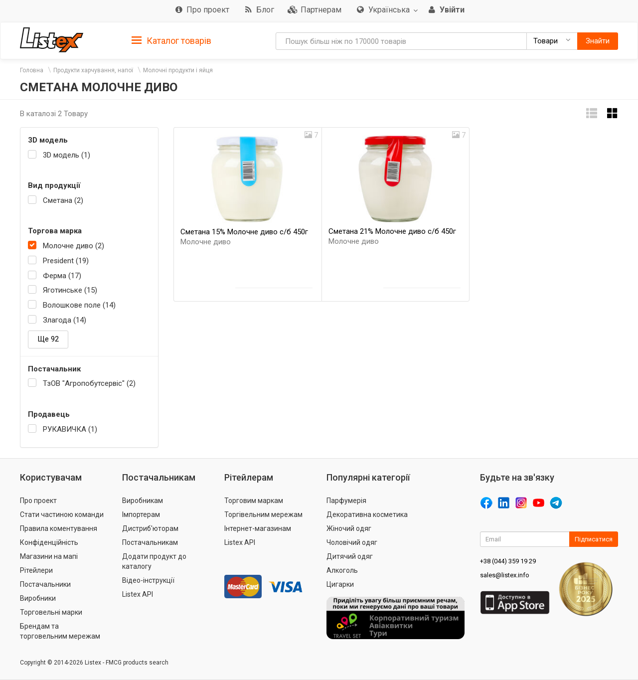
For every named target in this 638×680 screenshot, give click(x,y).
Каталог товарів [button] (171, 40)
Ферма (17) (62, 275)
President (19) (66, 260)
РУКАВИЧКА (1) (70, 429)
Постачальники (45, 584)
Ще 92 (48, 339)
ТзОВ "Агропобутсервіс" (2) (89, 383)
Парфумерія (346, 501)
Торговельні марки (51, 612)
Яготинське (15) (70, 290)
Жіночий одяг (348, 528)
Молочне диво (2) (73, 245)
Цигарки (340, 584)
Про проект (38, 501)
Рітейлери (36, 570)
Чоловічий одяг (351, 542)
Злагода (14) (64, 320)
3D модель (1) (66, 155)
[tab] (171, 40)
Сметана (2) (63, 200)
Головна (31, 70)
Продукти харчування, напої (93, 70)
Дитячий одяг (349, 556)
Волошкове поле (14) (79, 305)
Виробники (38, 598)
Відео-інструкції (148, 580)
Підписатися (594, 539)
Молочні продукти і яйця (178, 70)
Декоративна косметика (367, 514)
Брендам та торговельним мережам (60, 631)
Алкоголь (342, 570)
